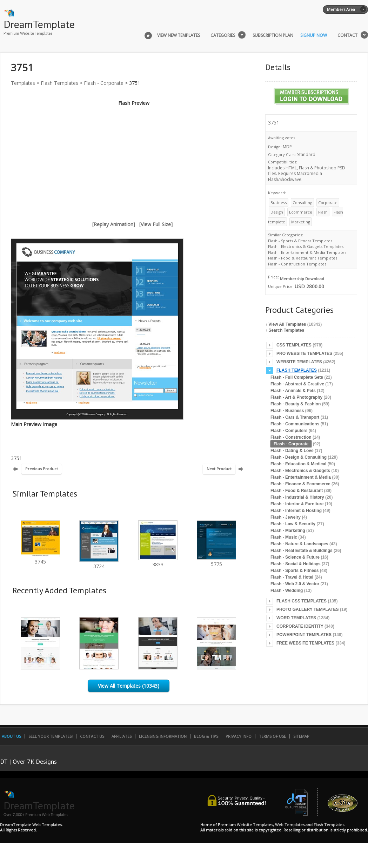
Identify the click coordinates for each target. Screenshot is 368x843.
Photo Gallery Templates (307, 609)
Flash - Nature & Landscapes (299, 543)
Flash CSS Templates (301, 601)
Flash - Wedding (286, 590)
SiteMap (301, 736)
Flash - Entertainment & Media (300, 477)
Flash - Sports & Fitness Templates (300, 240)
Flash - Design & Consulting (298, 457)
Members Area (341, 9)
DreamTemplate (39, 24)
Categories (222, 35)
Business (278, 202)
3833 (158, 561)
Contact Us (92, 736)
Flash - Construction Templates (297, 264)
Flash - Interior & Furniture (296, 503)
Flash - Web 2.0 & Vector (294, 583)
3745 (40, 558)
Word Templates (296, 617)
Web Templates (290, 824)
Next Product (219, 468)
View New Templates (178, 35)
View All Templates (287, 324)
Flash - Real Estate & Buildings (301, 550)
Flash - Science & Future (295, 557)
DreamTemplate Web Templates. (31, 824)
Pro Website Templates (304, 353)
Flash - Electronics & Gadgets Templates (305, 246)
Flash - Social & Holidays (295, 563)
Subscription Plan (273, 35)
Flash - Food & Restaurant (296, 490)
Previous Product (41, 468)
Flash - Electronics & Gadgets (300, 470)
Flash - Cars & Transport (294, 417)
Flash (323, 212)
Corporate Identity (299, 626)
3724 (99, 563)
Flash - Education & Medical (298, 463)
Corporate (327, 202)
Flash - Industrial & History (297, 497)
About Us (11, 736)
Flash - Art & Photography (296, 397)
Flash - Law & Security (292, 523)
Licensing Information (163, 736)
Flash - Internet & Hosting (296, 510)
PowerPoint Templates (304, 634)
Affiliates (122, 736)
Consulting (302, 202)
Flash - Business (287, 410)
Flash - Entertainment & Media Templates (307, 252)
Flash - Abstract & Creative (297, 384)
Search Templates (286, 330)
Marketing (300, 221)
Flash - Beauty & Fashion (295, 404)
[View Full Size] (156, 224)
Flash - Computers (288, 430)
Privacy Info (239, 736)
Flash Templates (59, 83)
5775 (216, 560)
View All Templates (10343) (128, 685)
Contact (347, 35)
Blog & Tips (206, 736)
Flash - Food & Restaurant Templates (302, 258)
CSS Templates (294, 345)
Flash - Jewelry (285, 517)
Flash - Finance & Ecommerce (300, 483)
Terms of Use (272, 736)
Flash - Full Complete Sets (296, 377)
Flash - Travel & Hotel (291, 577)
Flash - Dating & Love (292, 450)
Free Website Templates (305, 643)
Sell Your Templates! (50, 736)
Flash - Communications (294, 424)
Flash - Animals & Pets (293, 390)
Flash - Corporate (103, 83)
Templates (23, 83)
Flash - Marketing (287, 530)
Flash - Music (283, 537)
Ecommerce (300, 212)
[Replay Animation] (113, 224)
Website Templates (299, 361)
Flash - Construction (291, 437)
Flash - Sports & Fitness (294, 570)
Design (276, 212)
